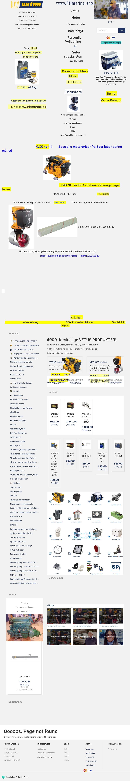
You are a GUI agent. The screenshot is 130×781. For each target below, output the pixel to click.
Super (27, 48)
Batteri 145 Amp (70, 415)
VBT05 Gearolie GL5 (86, 456)
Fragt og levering (12, 752)
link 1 (66, 749)
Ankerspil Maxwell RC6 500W (86, 418)
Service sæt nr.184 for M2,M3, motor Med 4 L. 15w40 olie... (54, 464)
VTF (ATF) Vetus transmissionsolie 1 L (102, 457)
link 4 (66, 760)
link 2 (66, 752)
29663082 (93, 255)
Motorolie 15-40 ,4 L (118, 456)
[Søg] (122, 30)
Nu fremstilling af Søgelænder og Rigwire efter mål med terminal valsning (57, 251)
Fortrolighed (10, 749)
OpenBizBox (10, 777)
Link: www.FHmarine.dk (28, 106)
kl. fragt (27, 87)
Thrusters (73, 91)
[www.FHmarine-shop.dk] (79, 3)
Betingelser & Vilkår (13, 760)
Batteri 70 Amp (54, 415)
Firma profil (9, 756)
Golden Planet (23, 777)
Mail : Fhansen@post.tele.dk (27, 24)
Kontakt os (41, 749)
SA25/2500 (25, 676)
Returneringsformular (45, 752)
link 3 (66, 756)
